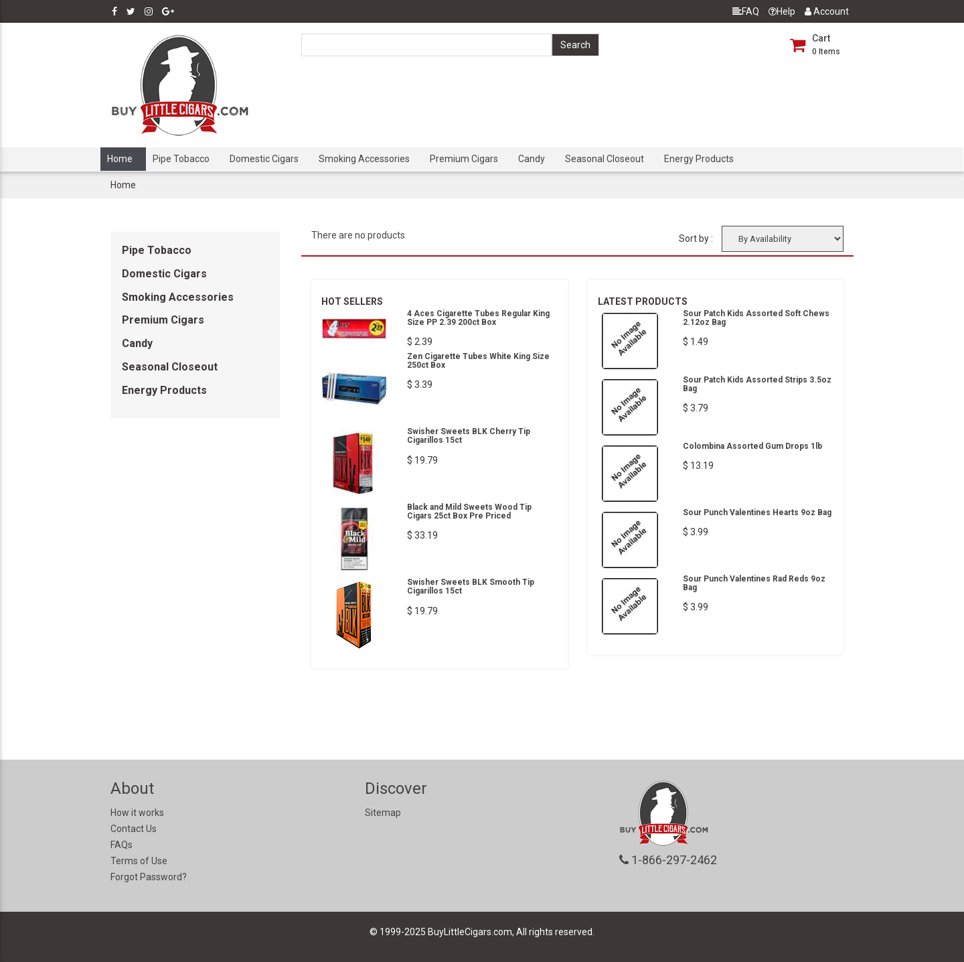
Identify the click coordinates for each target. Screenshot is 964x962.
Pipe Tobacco (181, 158)
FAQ (745, 11)
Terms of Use (138, 860)
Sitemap (383, 812)
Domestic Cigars (264, 158)
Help (782, 11)
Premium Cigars (464, 158)
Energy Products (699, 158)
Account (827, 11)
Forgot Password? (148, 877)
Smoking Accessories (364, 158)
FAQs (121, 844)
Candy (531, 158)
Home (120, 158)
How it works (137, 812)
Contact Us (133, 828)
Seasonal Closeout (604, 158)
